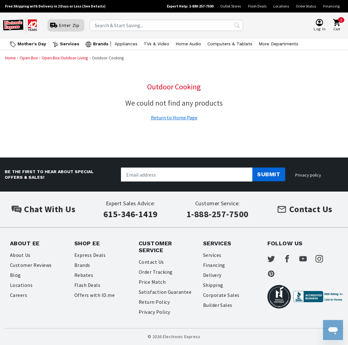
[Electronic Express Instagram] (323, 258)
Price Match (152, 282)
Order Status (306, 6)
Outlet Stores (230, 6)
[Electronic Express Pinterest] (274, 273)
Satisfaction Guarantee (165, 292)
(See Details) (94, 6)
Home (10, 58)
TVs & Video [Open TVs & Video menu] (156, 43)
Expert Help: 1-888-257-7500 (190, 6)
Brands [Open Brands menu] (100, 43)
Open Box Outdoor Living (65, 58)
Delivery (212, 275)
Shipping (213, 285)
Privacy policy (308, 175)
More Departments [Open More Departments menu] (278, 43)
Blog (15, 275)
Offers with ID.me (94, 295)
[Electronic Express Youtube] (306, 258)
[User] (66, 25)
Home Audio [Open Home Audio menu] (188, 43)
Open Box (29, 58)
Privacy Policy (154, 312)
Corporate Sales (221, 295)
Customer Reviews (31, 265)
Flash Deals (257, 6)
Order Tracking (156, 272)
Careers (18, 295)
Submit (268, 174)
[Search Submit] (236, 25)
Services (212, 255)
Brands (82, 265)
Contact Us (151, 262)
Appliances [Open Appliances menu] (126, 43)
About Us (20, 255)
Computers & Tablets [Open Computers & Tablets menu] (229, 43)
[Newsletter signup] (186, 175)
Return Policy (154, 302)
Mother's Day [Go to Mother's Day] (31, 43)
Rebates (83, 275)
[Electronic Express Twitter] (274, 258)
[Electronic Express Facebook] (290, 258)
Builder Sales (217, 305)
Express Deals (90, 255)
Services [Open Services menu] (69, 43)
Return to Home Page (174, 117)
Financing (331, 6)
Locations (281, 6)
